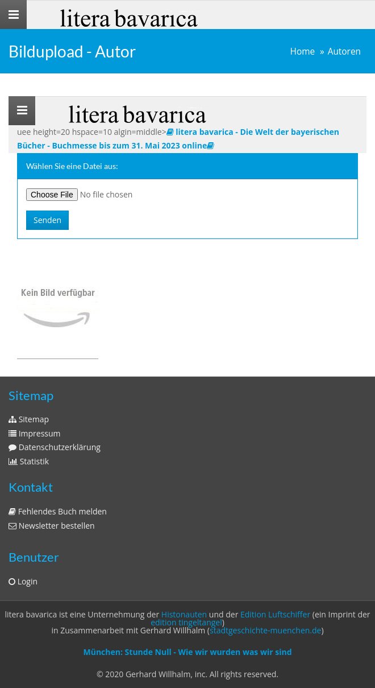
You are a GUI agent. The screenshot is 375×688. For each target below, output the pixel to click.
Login (23, 581)
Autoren (344, 51)
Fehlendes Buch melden (58, 511)
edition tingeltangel (186, 622)
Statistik (29, 461)
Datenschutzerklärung (55, 447)
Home (302, 51)
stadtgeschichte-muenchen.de (265, 630)
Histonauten (184, 614)
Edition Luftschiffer (275, 614)
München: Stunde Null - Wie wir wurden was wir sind (187, 651)
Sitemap (29, 419)
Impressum (35, 433)
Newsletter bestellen (52, 525)
